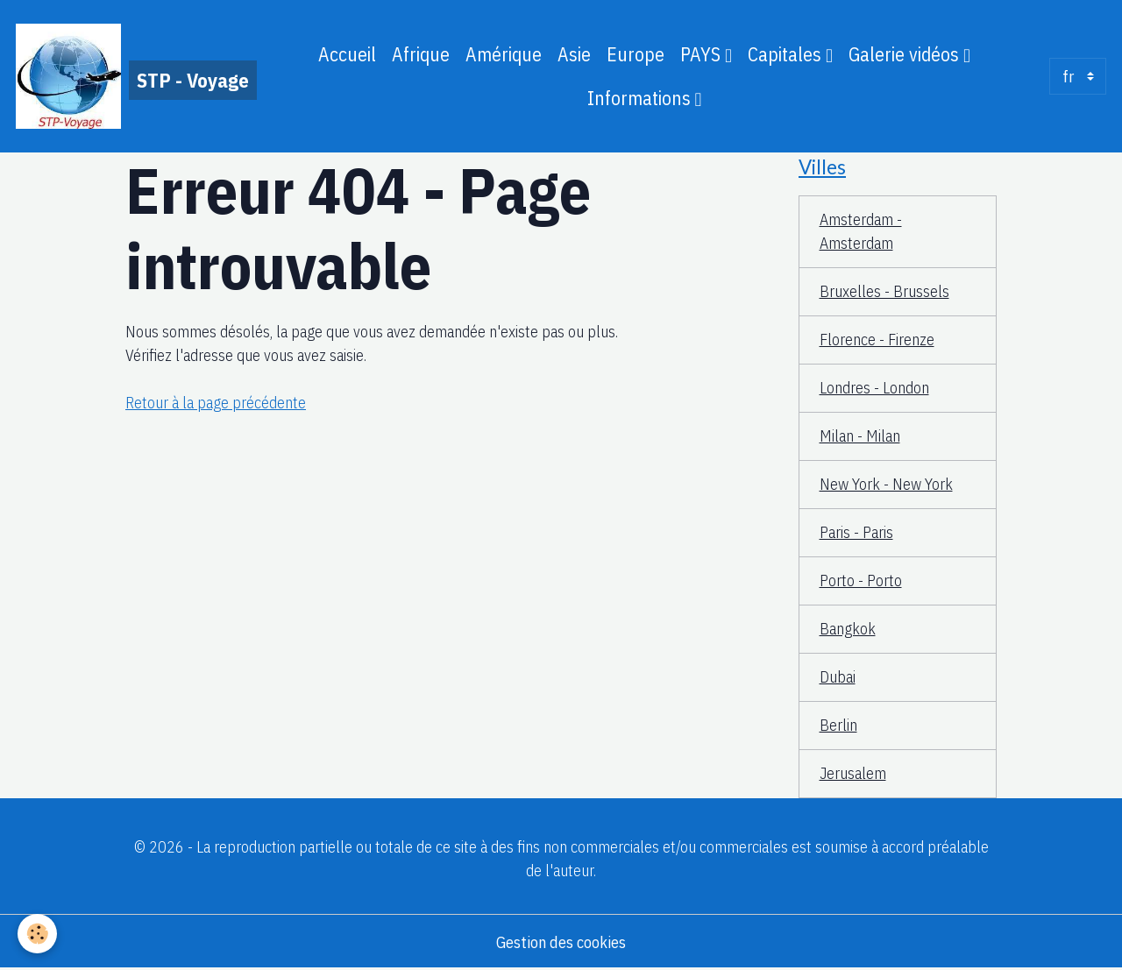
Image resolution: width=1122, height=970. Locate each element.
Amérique (503, 54)
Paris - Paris (856, 532)
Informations (641, 98)
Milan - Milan (860, 436)
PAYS (702, 54)
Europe (635, 54)
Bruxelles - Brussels (884, 291)
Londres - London (874, 388)
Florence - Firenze (877, 339)
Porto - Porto (861, 580)
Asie (574, 54)
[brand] (131, 76)
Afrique (421, 54)
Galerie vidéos (906, 54)
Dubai (838, 677)
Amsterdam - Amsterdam (861, 231)
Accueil (347, 54)
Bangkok (848, 629)
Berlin (838, 725)
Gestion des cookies (561, 942)
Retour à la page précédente (215, 403)
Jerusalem (853, 773)
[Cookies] (37, 933)
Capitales (787, 54)
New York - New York (886, 484)
